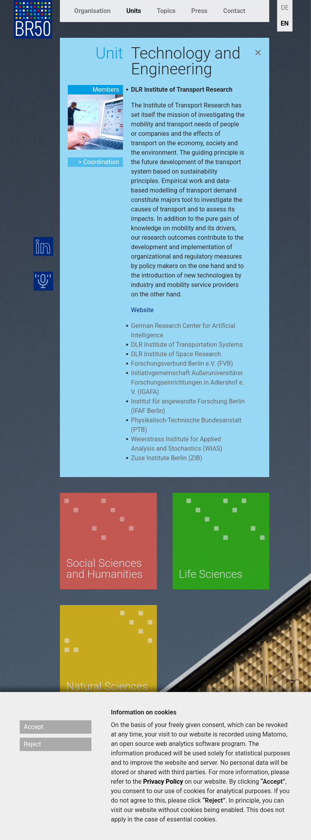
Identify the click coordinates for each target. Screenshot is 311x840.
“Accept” (273, 781)
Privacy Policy (163, 781)
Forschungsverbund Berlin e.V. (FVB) (182, 363)
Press (199, 11)
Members (106, 89)
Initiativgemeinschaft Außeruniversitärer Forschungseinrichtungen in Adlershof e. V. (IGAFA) (187, 382)
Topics (166, 11)
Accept (33, 727)
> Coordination (98, 162)
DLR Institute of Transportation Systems (187, 344)
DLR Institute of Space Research (176, 354)
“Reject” (213, 800)
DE (285, 7)
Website (142, 310)
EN (285, 23)
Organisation (92, 11)
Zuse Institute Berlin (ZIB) (166, 458)
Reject (32, 744)
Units (133, 11)
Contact (234, 11)
